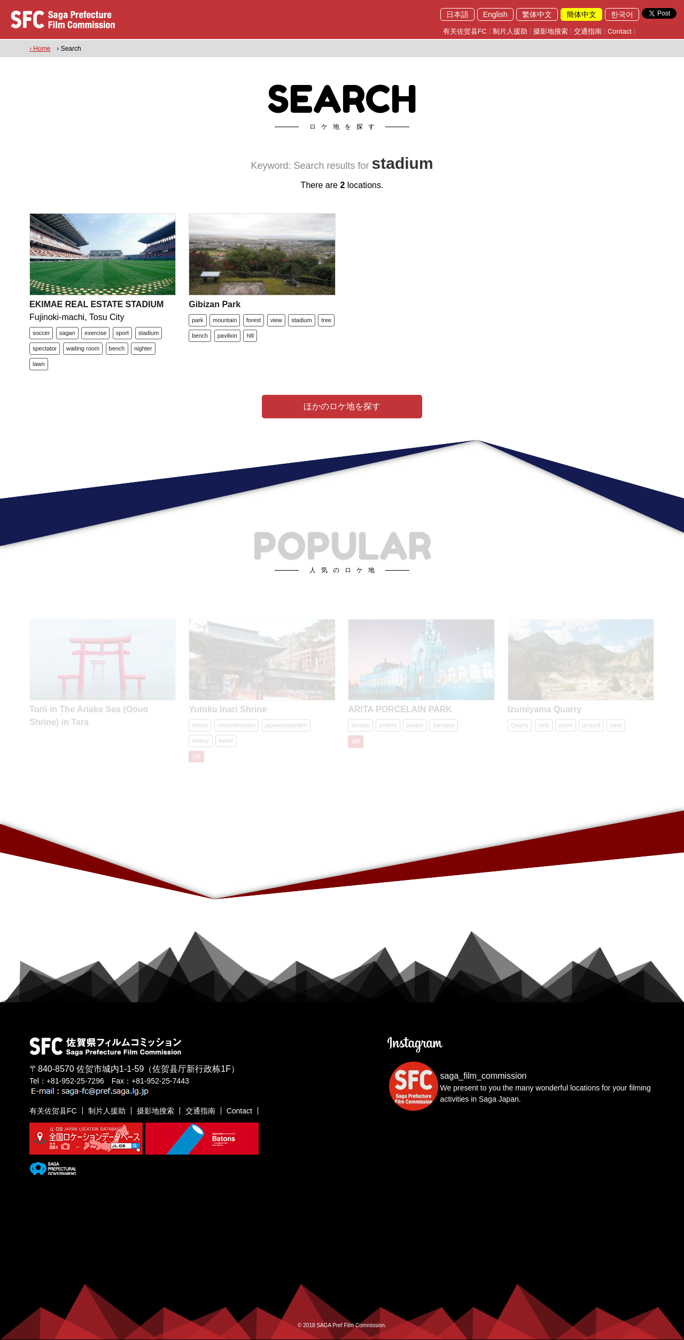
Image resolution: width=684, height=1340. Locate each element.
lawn (39, 364)
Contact (620, 31)
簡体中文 (581, 14)
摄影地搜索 (550, 31)
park (197, 320)
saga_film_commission (483, 1075)
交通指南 (588, 31)
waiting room (82, 348)
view (276, 320)
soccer (41, 333)
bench (117, 348)
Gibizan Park (214, 304)
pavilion (227, 335)
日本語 (457, 14)
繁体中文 (537, 14)
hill (249, 335)
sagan (67, 333)
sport (122, 333)
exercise (95, 333)
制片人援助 (510, 31)
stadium (148, 333)
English (495, 14)
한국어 (622, 14)
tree (326, 320)
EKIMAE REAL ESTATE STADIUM (96, 304)
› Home (39, 48)
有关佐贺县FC (465, 31)
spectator (45, 348)
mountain (225, 320)
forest (253, 320)
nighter (143, 348)
